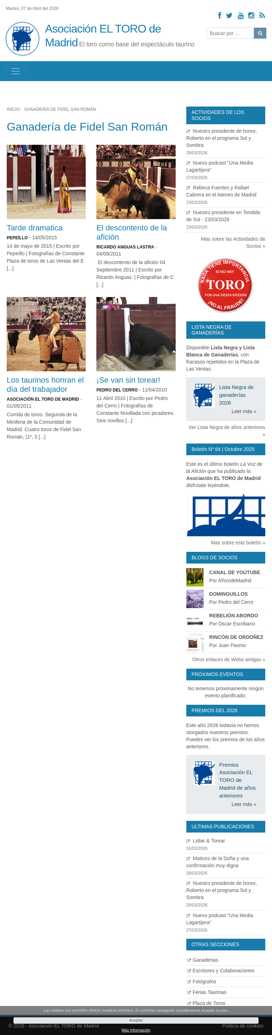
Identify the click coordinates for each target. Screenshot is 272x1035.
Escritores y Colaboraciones (220, 970)
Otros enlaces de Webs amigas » (228, 659)
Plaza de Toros (206, 1003)
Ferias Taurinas (206, 992)
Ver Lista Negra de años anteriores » (227, 430)
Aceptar (136, 1020)
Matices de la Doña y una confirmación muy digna (225, 866)
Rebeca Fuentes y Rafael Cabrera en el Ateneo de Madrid (225, 195)
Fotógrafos (201, 981)
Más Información (135, 1030)
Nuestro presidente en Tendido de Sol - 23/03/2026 (225, 220)
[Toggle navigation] (16, 71)
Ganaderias (202, 960)
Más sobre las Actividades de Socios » (233, 242)
